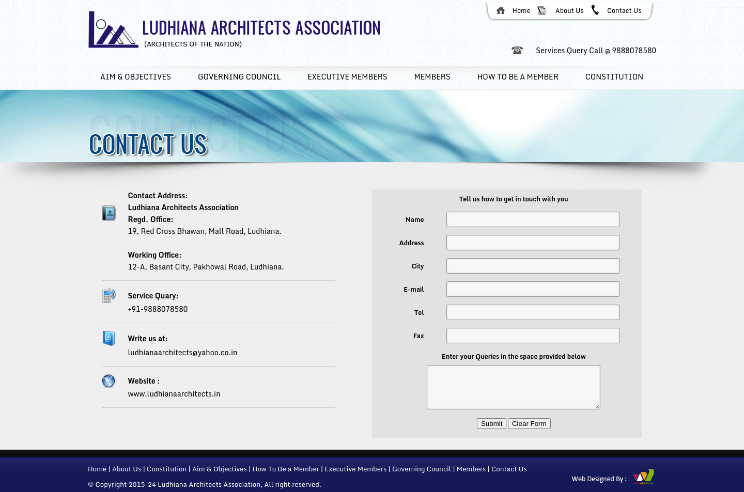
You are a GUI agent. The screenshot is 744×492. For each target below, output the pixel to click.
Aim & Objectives (135, 77)
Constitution (614, 77)
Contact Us (624, 10)
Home (522, 10)
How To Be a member (518, 77)
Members (432, 77)
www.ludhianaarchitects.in (174, 394)
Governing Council (239, 77)
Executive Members (355, 468)
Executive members (347, 77)
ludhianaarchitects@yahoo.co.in (183, 352)
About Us (569, 10)
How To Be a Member (285, 468)
